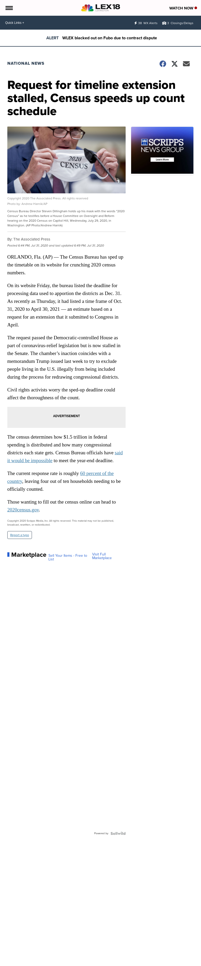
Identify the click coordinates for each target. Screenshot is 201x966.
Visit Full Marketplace (102, 556)
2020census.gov (23, 509)
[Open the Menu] (9, 8)
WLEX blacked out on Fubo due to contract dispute (109, 38)
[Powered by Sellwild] (118, 833)
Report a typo (19, 535)
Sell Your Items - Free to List (67, 557)
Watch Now (183, 8)
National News (25, 63)
